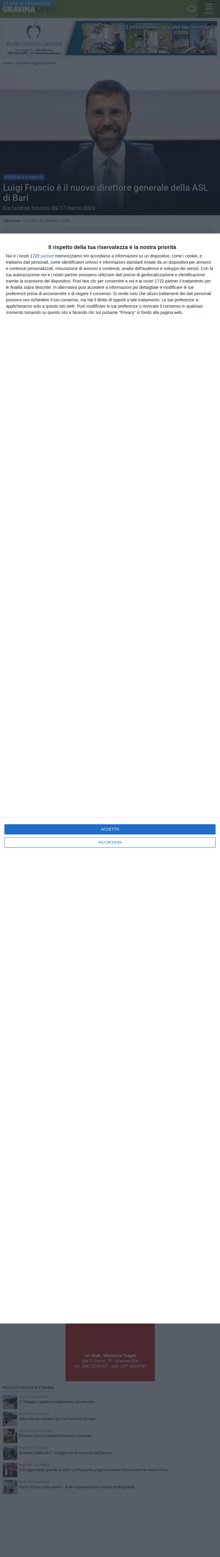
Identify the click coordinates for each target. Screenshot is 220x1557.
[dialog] (110, 778)
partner (47, 256)
